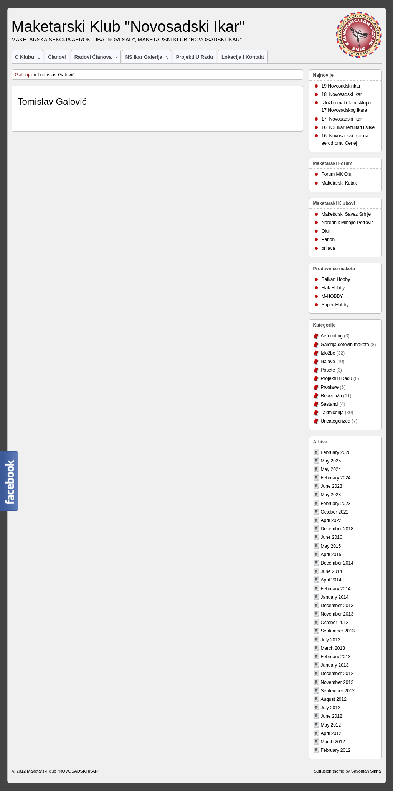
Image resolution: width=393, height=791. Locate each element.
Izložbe (328, 353)
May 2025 (331, 461)
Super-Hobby (335, 304)
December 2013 (337, 605)
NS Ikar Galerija (147, 58)
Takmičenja (332, 412)
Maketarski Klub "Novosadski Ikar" (128, 26)
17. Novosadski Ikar (342, 119)
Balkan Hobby (336, 279)
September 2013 (338, 631)
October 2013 (335, 622)
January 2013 (335, 665)
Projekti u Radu (194, 57)
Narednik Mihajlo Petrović (348, 222)
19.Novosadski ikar (341, 86)
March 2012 (333, 742)
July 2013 (330, 639)
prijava (328, 248)
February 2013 (336, 656)
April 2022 (331, 520)
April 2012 (331, 733)
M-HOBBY (332, 296)
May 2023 (331, 494)
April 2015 (331, 554)
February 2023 (336, 503)
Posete (328, 370)
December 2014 (337, 563)
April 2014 (331, 580)
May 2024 (331, 469)
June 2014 (331, 571)
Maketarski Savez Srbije (346, 214)
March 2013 (333, 648)
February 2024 (336, 478)
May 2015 (331, 546)
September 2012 (338, 691)
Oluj (326, 231)
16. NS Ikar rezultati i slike (348, 127)
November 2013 (337, 614)
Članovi (57, 57)
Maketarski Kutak (339, 183)
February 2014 (336, 588)
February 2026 (336, 452)
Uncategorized (335, 421)
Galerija (23, 75)
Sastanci (330, 404)
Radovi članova (96, 58)
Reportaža (331, 395)
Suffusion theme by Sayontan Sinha (347, 771)
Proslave (330, 387)
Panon (328, 239)
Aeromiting (332, 336)
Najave (328, 361)
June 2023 (331, 486)
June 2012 (331, 716)
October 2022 (335, 512)
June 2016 (331, 537)
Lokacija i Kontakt (242, 57)
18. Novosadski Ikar (342, 94)
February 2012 (336, 750)
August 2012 (334, 699)
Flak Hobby (333, 288)
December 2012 (337, 673)
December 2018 (337, 529)
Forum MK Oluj (337, 174)
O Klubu (28, 58)
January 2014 (335, 597)
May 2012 (331, 725)
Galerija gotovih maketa (345, 344)
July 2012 (330, 707)
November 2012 (337, 682)
